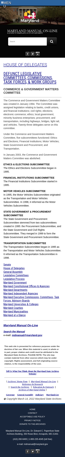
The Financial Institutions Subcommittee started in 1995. (30, 181)
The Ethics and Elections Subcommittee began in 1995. (29, 168)
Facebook (27, 54)
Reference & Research (32, 384)
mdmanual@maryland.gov (27, 335)
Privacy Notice (32, 420)
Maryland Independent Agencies (20, 293)
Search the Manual (14, 331)
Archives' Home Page (18, 381)
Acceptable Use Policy (32, 417)
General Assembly (13, 272)
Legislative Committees (16, 275)
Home (33, 409)
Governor (10, 395)
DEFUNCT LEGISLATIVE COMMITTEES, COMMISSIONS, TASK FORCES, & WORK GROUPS (29, 77)
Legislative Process (14, 279)
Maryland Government (15, 282)
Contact (32, 413)
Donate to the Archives (32, 424)
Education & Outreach (43, 387)
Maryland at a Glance (14, 315)
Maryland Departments (15, 290)
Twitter (33, 54)
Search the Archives (20, 387)
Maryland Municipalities (15, 311)
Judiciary (39, 395)
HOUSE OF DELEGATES (25, 64)
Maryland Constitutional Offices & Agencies (26, 286)
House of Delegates (14, 268)
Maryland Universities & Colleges (20, 304)
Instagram (38, 54)
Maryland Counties (13, 308)
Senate (7, 264)
